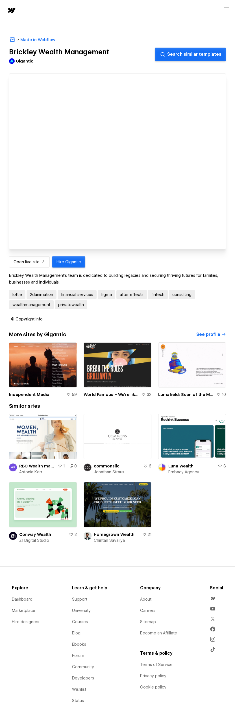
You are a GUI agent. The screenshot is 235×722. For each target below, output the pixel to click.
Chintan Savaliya (109, 540)
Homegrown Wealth (114, 534)
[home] (11, 11)
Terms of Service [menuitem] (156, 664)
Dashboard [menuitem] (22, 599)
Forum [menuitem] (78, 655)
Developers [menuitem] (83, 678)
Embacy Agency (183, 472)
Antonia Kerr (30, 472)
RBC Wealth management (37, 466)
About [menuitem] (145, 599)
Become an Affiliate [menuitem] (158, 633)
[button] (27, 319)
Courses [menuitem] (80, 622)
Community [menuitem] (83, 667)
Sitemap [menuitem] (148, 622)
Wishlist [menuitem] (79, 689)
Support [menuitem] (79, 599)
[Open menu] (226, 9)
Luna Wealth (180, 466)
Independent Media (29, 394)
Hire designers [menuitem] (25, 622)
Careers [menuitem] (147, 610)
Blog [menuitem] (76, 633)
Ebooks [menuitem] (79, 644)
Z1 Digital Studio (34, 540)
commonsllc (106, 466)
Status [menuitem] (78, 700)
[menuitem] (213, 598)
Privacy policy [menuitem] (153, 676)
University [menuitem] (81, 610)
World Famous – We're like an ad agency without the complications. (111, 394)
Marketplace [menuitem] (23, 610)
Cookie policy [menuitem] (153, 687)
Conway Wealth (35, 534)
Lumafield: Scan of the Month (186, 394)
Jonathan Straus (109, 472)
